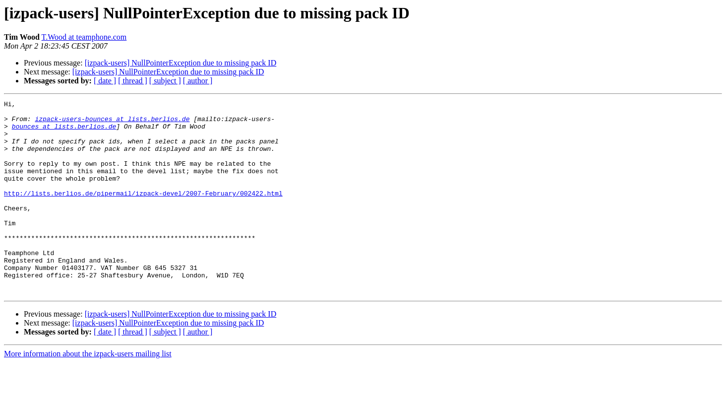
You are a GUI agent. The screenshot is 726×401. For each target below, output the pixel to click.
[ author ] (198, 80)
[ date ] (105, 80)
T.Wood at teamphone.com (84, 37)
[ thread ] (132, 80)
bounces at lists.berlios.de (64, 132)
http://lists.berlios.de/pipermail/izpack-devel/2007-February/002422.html (143, 212)
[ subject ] (165, 80)
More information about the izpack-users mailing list (88, 392)
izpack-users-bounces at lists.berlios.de (112, 123)
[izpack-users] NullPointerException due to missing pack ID (181, 63)
